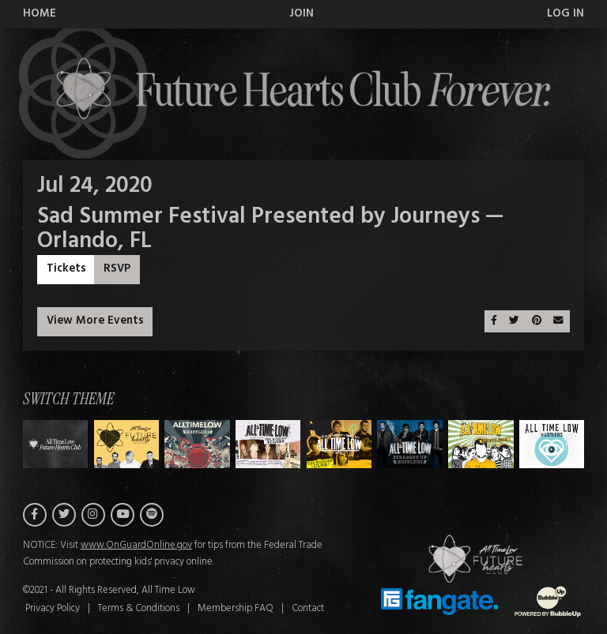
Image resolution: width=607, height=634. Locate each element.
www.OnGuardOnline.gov (136, 545)
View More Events (95, 321)
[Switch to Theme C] (268, 444)
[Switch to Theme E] (410, 444)
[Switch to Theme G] (552, 444)
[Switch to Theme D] (339, 444)
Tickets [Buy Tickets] (66, 269)
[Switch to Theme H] (56, 444)
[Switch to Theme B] (197, 444)
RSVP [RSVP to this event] (117, 269)
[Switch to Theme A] (127, 444)
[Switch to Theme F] (481, 444)
